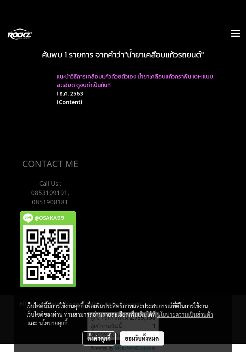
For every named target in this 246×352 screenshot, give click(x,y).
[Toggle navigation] (235, 34)
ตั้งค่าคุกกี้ (98, 338)
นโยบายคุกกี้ (53, 323)
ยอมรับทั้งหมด (142, 338)
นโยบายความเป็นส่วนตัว (185, 314)
